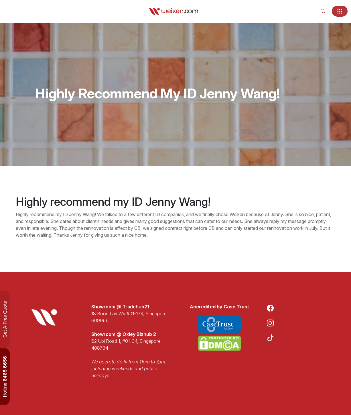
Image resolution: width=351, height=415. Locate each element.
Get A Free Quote (5, 319)
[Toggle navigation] (340, 11)
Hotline (5, 376)
